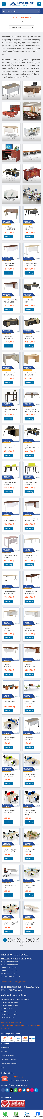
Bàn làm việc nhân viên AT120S (30, 374)
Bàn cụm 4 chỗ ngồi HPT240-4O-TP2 (10, 850)
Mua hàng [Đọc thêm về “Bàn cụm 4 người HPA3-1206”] (29, 858)
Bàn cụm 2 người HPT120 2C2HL (9, 775)
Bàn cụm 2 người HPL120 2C (9, 739)
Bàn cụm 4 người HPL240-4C (30, 886)
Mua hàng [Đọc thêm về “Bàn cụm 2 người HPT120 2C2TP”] (29, 783)
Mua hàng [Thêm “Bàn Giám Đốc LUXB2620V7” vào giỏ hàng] (29, 346)
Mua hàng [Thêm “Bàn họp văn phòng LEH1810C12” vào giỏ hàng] (8, 601)
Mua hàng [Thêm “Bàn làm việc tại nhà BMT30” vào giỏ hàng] (8, 419)
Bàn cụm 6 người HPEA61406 (30, 923)
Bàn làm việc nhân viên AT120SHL (9, 374)
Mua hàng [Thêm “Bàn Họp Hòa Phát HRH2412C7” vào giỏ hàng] (29, 565)
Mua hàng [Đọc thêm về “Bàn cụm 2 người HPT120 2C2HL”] (8, 783)
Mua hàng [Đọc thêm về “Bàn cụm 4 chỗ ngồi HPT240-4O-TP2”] (8, 858)
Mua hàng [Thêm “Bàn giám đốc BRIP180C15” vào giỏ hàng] (29, 309)
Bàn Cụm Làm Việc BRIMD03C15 (10, 447)
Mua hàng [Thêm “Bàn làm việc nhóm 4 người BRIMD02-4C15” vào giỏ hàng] (29, 455)
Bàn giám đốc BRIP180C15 (29, 301)
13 (28, 940)
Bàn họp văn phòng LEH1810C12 (10, 593)
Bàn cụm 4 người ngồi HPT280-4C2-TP (11, 923)
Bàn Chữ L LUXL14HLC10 (30, 666)
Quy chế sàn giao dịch (8, 1059)
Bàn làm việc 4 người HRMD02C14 (10, 483)
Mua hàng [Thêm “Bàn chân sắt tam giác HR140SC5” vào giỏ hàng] (8, 565)
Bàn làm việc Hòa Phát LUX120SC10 (10, 264)
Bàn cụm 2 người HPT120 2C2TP (30, 775)
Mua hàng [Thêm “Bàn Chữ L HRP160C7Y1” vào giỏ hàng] (8, 637)
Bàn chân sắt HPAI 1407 (10, 886)
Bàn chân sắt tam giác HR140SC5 (11, 556)
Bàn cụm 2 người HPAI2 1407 (30, 702)
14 (32, 940)
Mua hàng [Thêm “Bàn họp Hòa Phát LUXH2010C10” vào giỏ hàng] (29, 601)
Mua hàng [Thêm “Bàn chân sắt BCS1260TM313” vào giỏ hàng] (8, 236)
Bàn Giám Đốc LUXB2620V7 (29, 337)
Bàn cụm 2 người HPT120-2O (9, 812)
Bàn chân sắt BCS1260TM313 (9, 228)
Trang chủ (15, 17)
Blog (2, 1068)
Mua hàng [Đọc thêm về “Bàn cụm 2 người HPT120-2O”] (8, 822)
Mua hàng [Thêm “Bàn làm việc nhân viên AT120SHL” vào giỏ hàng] (8, 382)
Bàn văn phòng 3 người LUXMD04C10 (32, 410)
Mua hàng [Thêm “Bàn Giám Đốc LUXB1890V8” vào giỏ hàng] (8, 346)
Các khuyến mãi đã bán (9, 1064)
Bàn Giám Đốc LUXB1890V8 (8, 337)
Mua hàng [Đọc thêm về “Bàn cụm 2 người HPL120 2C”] (8, 747)
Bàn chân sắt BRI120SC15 (29, 228)
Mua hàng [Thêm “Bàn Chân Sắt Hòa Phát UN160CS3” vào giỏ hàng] (29, 273)
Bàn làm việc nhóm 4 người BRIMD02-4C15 (32, 447)
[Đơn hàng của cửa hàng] (21, 27)
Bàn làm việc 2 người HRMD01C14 (31, 483)
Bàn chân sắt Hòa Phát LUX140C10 (10, 520)
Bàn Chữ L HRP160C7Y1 (8, 629)
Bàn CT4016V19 (9, 701)
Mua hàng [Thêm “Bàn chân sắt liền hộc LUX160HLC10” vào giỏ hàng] (29, 528)
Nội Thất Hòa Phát (34, 37)
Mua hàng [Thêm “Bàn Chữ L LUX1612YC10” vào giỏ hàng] (29, 637)
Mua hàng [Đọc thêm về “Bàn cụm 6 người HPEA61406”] (29, 931)
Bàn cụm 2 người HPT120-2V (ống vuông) (30, 812)
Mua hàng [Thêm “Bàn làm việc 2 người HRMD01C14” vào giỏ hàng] (29, 492)
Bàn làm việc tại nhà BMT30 (10, 410)
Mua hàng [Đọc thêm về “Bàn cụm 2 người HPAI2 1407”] (29, 710)
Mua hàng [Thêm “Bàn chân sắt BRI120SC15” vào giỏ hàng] (29, 236)
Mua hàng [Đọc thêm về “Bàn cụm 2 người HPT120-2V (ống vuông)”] (29, 822)
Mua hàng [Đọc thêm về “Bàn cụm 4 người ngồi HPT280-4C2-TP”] (8, 931)
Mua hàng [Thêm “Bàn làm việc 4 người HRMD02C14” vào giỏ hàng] (8, 492)
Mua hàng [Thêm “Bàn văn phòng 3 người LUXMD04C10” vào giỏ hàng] (29, 419)
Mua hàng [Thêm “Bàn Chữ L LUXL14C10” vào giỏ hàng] (8, 674)
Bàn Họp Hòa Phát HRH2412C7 (31, 556)
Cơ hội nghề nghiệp (7, 1055)
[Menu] (4, 4)
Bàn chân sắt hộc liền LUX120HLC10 (11, 301)
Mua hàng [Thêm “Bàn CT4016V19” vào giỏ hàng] (8, 710)
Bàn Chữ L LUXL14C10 (8, 666)
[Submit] (38, 11)
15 (37, 940)
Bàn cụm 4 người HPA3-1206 (30, 850)
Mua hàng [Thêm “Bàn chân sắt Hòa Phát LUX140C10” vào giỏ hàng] (8, 528)
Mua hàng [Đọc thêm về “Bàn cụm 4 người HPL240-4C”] (29, 895)
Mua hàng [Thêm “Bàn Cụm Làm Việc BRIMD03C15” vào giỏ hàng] (8, 455)
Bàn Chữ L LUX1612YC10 (30, 629)
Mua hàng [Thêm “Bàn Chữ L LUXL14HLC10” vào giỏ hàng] (29, 674)
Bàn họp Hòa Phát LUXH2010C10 (31, 593)
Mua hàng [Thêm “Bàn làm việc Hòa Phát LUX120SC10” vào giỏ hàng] (8, 273)
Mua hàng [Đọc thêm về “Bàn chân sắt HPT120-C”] (29, 747)
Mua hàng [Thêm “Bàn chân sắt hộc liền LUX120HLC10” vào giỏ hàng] (8, 309)
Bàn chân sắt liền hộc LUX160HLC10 (32, 520)
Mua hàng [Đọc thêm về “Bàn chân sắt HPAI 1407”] (8, 895)
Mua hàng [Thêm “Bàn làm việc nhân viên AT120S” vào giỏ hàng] (29, 382)
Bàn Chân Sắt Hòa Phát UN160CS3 (31, 264)
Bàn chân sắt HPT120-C (29, 739)
